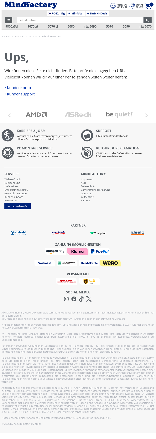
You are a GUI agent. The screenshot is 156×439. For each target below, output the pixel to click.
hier (108, 418)
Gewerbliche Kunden (16, 193)
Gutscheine (87, 197)
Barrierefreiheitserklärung (95, 189)
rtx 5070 (145, 26)
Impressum (87, 179)
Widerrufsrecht (13, 179)
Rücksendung (12, 183)
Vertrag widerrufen (17, 206)
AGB (83, 183)
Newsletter (10, 200)
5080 (71, 26)
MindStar (76, 13)
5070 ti (53, 26)
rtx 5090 (90, 26)
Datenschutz (88, 186)
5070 (109, 26)
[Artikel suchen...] (80, 20)
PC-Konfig (57, 13)
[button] (8, 20)
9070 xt (33, 26)
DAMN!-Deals (97, 13)
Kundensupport (13, 197)
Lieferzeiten (11, 186)
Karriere (85, 200)
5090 (126, 26)
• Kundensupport (19, 94)
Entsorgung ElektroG (16, 189)
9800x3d (11, 26)
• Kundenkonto (17, 87)
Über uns (86, 193)
